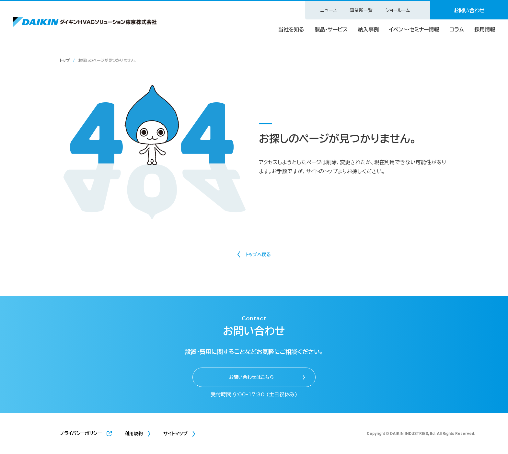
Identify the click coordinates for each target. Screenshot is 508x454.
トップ (65, 60)
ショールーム (398, 10)
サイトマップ (175, 433)
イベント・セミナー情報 (414, 29)
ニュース (328, 10)
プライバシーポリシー (81, 433)
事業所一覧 (361, 10)
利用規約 (134, 433)
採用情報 (484, 29)
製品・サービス (331, 29)
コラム (456, 29)
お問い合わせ (469, 10)
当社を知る (291, 29)
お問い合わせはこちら (251, 377)
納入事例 (368, 29)
